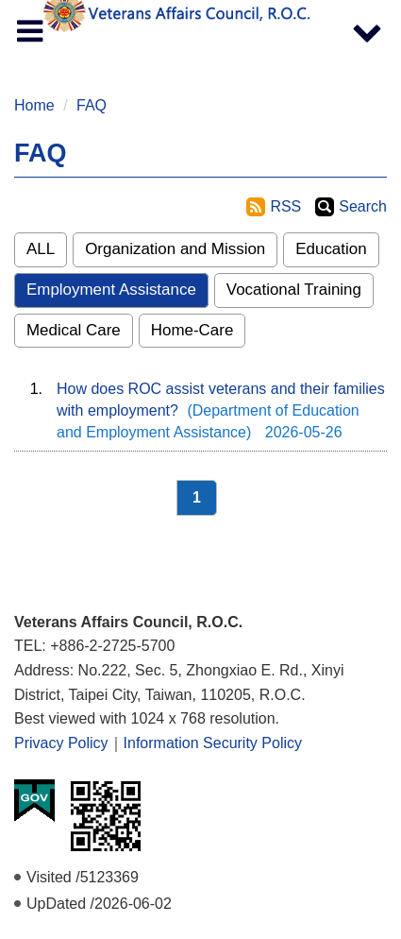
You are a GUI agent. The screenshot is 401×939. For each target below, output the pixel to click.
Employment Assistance (111, 290)
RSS (285, 206)
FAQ (91, 105)
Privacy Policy (61, 743)
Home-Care (192, 330)
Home (34, 105)
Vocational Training (293, 290)
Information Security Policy (213, 743)
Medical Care (73, 330)
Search (363, 206)
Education (330, 249)
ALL (40, 249)
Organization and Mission (175, 249)
